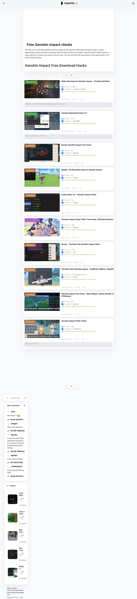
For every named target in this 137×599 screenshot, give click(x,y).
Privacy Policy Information (15, 592)
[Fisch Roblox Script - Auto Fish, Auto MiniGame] (12, 499)
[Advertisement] (68, 26)
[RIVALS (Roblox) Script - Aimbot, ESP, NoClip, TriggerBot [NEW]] (12, 572)
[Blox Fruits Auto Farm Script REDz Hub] (12, 554)
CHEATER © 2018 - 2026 (15, 597)
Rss (8, 595)
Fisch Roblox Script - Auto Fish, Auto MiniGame (22, 494)
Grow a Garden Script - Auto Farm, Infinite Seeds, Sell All (22, 513)
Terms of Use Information (15, 590)
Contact (14, 588)
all (24, 405)
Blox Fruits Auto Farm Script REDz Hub (21, 549)
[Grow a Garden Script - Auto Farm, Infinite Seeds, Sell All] (12, 517)
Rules (9, 588)
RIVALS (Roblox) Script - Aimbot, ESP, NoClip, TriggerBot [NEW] (21, 568)
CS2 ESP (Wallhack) (16, 431)
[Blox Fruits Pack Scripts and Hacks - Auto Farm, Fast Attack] (12, 536)
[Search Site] (19, 398)
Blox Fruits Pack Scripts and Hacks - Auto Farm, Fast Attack (22, 531)
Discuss (23, 505)
